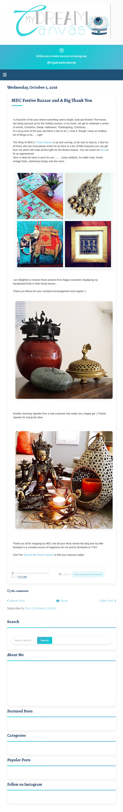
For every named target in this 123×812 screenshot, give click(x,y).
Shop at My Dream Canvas (88, 574)
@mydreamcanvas (61, 62)
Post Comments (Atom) (40, 608)
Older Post (107, 601)
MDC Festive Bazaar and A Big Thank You (51, 100)
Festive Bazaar (44, 142)
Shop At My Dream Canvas (38, 554)
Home (62, 601)
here (103, 149)
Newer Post (16, 601)
